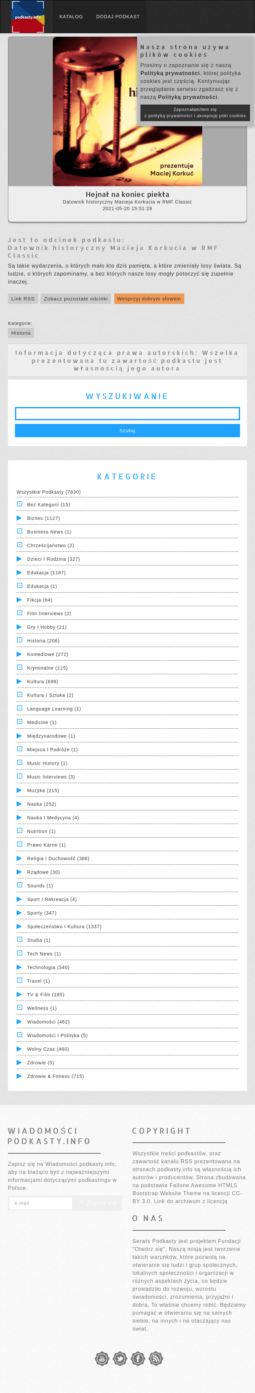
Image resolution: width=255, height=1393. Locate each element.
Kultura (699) (42, 681)
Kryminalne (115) (47, 668)
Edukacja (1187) (46, 572)
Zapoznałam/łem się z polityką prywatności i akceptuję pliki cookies (195, 112)
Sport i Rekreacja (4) (52, 899)
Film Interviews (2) (49, 613)
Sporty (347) (42, 913)
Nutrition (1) (41, 831)
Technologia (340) (48, 967)
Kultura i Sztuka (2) (50, 695)
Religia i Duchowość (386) (58, 858)
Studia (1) (39, 940)
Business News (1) (49, 531)
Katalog (71, 16)
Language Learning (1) (54, 708)
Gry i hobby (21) (47, 627)
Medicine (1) (42, 722)
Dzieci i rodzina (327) (53, 559)
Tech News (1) (44, 953)
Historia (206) (43, 640)
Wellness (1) (42, 1008)
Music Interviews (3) (51, 776)
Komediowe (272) (48, 654)
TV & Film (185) (46, 994)
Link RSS (23, 298)
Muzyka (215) (43, 790)
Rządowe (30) (43, 872)
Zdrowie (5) (40, 1062)
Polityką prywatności (170, 73)
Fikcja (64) (39, 600)
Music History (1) (47, 763)
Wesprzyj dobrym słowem (149, 298)
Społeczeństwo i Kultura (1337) (64, 926)
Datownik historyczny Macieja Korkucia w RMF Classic (113, 251)
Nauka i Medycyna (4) (53, 817)
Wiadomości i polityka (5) (57, 1035)
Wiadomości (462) (48, 1021)
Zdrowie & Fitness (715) (55, 1076)
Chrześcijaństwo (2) (50, 545)
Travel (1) (38, 981)
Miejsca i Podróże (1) (52, 749)
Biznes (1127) (43, 518)
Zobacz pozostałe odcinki (76, 298)
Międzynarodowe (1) (51, 736)
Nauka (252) (41, 804)
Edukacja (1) (42, 586)
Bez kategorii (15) (48, 504)
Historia (21, 333)
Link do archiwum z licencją (191, 1201)
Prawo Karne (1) (46, 845)
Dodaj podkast (118, 16)
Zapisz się (97, 1203)
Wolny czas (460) (48, 1049)
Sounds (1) (40, 885)
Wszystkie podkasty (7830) (49, 492)
